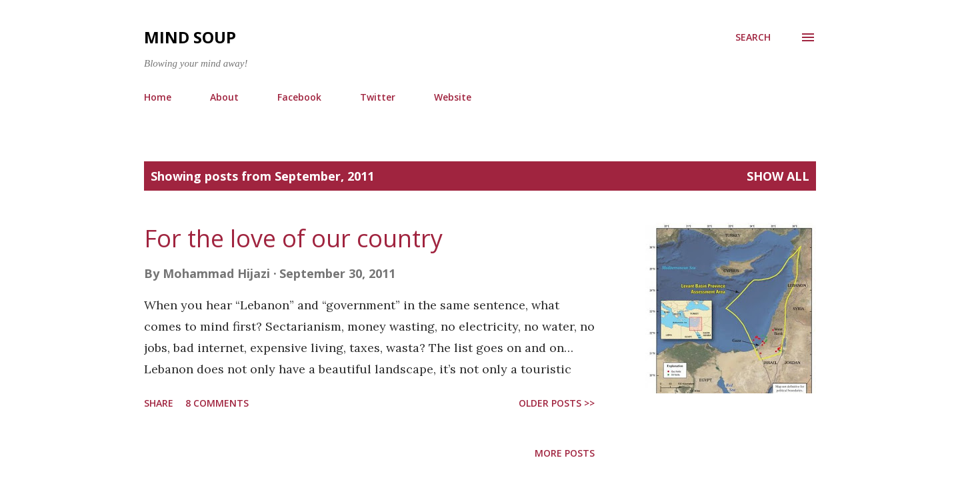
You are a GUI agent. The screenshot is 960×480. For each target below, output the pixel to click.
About (224, 97)
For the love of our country (293, 238)
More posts (565, 453)
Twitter (377, 97)
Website (452, 97)
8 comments (217, 403)
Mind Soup (190, 37)
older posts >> (557, 403)
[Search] (753, 37)
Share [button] (158, 403)
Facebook (299, 97)
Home (157, 97)
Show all (778, 176)
